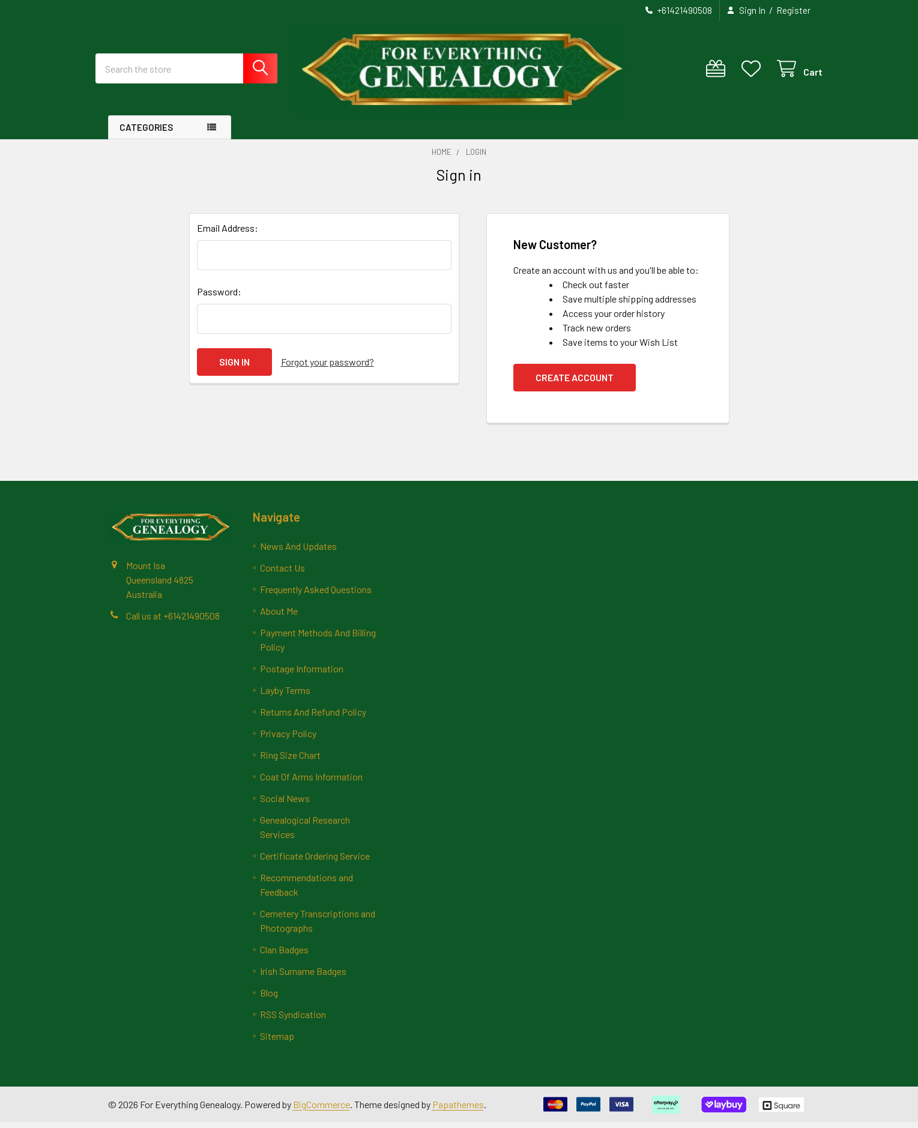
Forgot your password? (327, 367)
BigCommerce (321, 1109)
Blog (269, 998)
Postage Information (301, 674)
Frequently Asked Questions (316, 595)
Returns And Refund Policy (313, 717)
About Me (279, 617)
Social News (285, 804)
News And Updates (298, 552)
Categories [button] (146, 133)
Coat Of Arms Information (311, 782)
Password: (219, 297)
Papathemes (458, 1109)
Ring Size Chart (290, 761)
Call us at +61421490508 (173, 621)
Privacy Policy (288, 739)
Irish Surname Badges (303, 977)
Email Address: (227, 234)
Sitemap (277, 1042)
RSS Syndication (293, 1020)
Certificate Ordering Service (315, 861)
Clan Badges (284, 955)
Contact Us (282, 573)
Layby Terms (285, 696)
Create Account (575, 383)
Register (793, 10)
